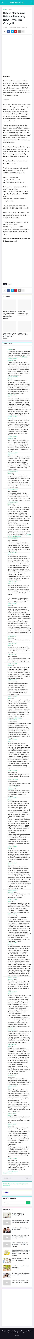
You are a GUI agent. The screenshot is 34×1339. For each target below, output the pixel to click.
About (9, 1333)
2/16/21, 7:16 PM (12, 798)
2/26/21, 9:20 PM (12, 977)
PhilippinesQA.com (7, 1331)
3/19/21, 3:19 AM (12, 1113)
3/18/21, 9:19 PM (12, 1086)
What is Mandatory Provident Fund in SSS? (20, 1267)
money (10, 9)
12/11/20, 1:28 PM (13, 502)
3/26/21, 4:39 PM (12, 1124)
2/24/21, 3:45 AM (12, 863)
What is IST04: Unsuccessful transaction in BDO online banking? (20, 1237)
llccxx (9, 849)
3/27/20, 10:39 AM (13, 377)
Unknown (10, 360)
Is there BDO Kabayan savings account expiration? (23, 313)
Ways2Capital (23, 357)
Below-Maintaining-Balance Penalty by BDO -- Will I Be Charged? (20, 1244)
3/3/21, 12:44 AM (12, 1028)
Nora (9, 379)
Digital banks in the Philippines (19, 535)
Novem (10, 665)
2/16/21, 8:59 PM (12, 847)
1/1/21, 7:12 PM (12, 553)
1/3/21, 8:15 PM (12, 636)
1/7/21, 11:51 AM (12, 663)
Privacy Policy (27, 1331)
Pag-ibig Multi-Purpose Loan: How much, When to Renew (20, 1281)
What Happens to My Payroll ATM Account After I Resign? (20, 1221)
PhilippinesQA (17, 2)
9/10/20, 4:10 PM (12, 437)
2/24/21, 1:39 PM (12, 899)
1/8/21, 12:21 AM (12, 680)
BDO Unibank (18, 718)
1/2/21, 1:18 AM (12, 582)
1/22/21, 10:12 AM (13, 779)
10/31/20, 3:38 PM (13, 471)
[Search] (15, 1202)
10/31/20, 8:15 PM (13, 489)
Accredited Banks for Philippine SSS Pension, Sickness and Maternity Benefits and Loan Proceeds (21, 1252)
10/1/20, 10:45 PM (13, 453)
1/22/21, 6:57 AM (12, 770)
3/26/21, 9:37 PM (12, 1158)
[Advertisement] (17, 53)
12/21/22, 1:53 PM (13, 1171)
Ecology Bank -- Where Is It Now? (23, 334)
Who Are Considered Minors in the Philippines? (21, 1229)
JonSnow (10, 789)
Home (5, 9)
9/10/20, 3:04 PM (12, 417)
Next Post (28, 1178)
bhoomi (10, 350)
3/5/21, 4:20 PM (12, 1044)
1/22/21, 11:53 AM (13, 787)
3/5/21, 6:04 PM (12, 1075)
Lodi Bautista (11, 1030)
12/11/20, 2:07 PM (13, 538)
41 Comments (23, 27)
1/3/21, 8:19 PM (12, 643)
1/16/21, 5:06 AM (12, 720)
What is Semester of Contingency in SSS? (18, 1214)
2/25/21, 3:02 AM (12, 914)
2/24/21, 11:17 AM (13, 890)
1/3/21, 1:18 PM (12, 603)
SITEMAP (6, 1192)
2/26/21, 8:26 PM (12, 943)
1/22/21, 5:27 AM (12, 740)
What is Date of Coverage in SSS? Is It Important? (20, 1259)
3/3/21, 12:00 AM (12, 992)
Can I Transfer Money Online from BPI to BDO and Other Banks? (9, 335)
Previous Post (7, 1178)
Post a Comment (7, 1173)
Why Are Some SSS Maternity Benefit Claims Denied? (20, 1274)
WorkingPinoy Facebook (19, 1333)
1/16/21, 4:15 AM (12, 696)
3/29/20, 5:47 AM (12, 395)
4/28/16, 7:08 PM (12, 358)
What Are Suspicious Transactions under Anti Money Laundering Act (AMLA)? (9, 315)
